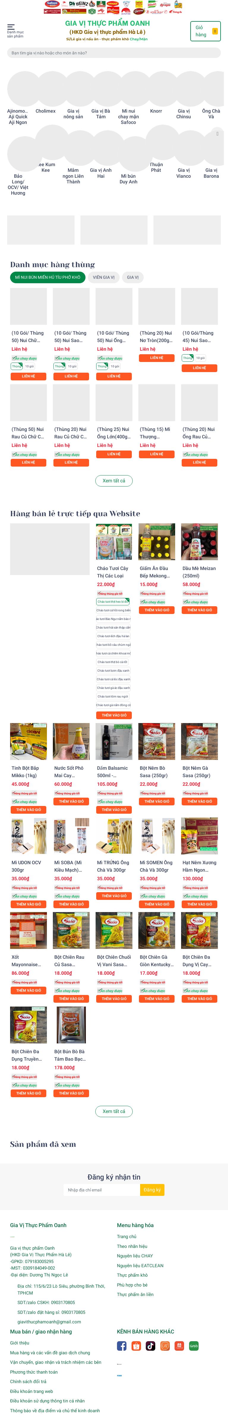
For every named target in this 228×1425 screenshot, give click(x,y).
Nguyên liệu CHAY (135, 1248)
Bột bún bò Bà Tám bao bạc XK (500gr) (69, 1051)
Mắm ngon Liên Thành (73, 168)
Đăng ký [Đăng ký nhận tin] (152, 1182)
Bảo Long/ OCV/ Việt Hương (18, 177)
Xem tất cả (114, 473)
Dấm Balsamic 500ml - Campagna (112, 768)
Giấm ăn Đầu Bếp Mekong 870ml (154, 568)
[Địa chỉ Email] (114, 1182)
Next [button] (217, 125)
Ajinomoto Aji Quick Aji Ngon (18, 108)
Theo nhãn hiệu (132, 1238)
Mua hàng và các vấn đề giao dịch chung (50, 1345)
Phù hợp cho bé (132, 1277)
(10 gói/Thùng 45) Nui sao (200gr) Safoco (199, 332)
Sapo (127, 1419)
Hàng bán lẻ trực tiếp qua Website (75, 506)
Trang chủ (126, 1229)
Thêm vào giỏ (114, 708)
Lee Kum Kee (45, 159)
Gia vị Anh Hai (101, 165)
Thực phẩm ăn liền (135, 1286)
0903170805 (63, 1295)
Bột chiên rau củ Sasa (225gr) (69, 957)
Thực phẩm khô (132, 1267)
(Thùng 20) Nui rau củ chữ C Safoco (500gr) (70, 429)
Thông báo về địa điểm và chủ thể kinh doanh (55, 1403)
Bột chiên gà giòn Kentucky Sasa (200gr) (155, 957)
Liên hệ (28, 368)
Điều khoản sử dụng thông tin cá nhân (47, 1393)
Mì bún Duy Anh (128, 171)
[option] (18, 125)
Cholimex (46, 103)
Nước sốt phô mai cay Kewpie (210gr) (70, 768)
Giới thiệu (19, 1335)
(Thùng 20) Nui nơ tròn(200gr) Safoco (156, 332)
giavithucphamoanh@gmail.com (49, 1314)
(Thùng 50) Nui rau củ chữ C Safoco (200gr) (28, 429)
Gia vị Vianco (183, 165)
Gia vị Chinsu (183, 106)
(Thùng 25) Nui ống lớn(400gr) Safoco (114, 429)
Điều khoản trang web (31, 1383)
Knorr (156, 103)
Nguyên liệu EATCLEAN (140, 1258)
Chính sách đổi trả (28, 1374)
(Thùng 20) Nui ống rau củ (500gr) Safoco (199, 429)
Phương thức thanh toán (34, 1364)
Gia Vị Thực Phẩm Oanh (73, 1419)
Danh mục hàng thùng (52, 257)
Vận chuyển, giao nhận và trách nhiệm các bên (55, 1354)
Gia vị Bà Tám (100, 106)
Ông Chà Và (211, 106)
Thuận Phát (156, 159)
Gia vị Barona (211, 165)
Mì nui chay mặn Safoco (128, 108)
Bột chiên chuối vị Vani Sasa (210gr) (114, 957)
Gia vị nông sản (73, 106)
